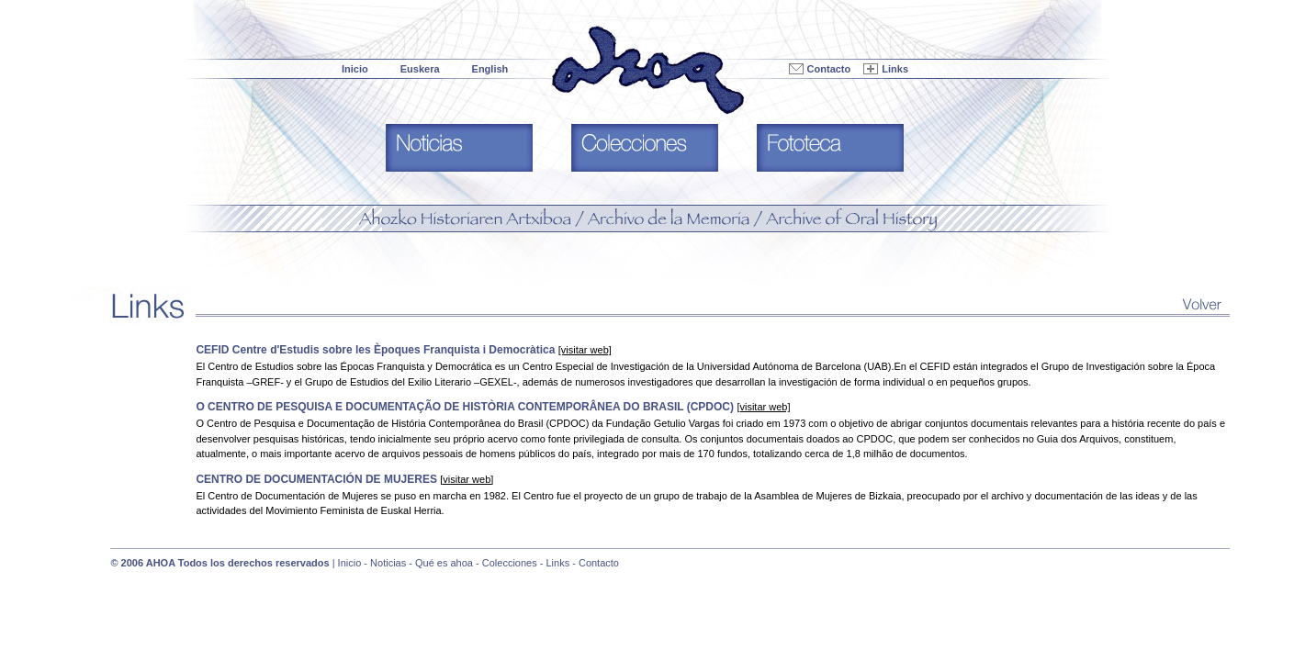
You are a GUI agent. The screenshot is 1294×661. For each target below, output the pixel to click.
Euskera (420, 68)
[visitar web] (585, 349)
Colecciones (509, 562)
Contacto (829, 68)
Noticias (388, 562)
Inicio (355, 68)
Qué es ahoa (444, 562)
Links (895, 68)
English (490, 68)
